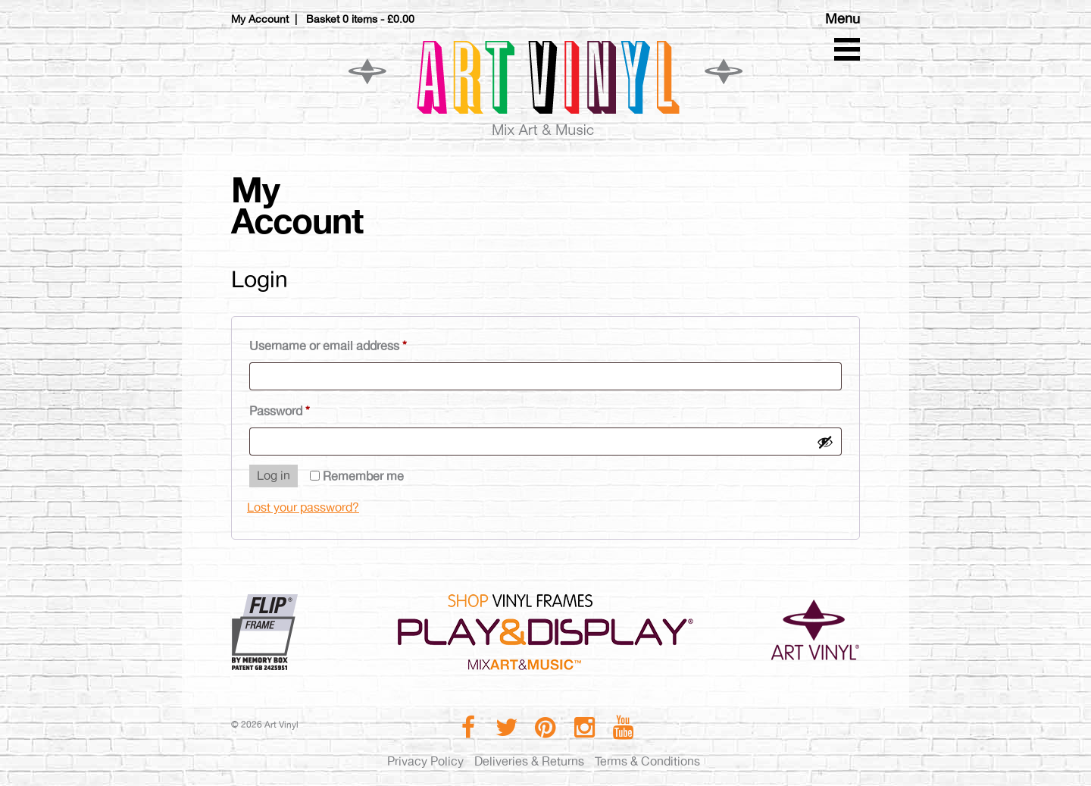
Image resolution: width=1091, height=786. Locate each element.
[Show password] (825, 442)
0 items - (378, 19)
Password (303, 408)
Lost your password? (303, 507)
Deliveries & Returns (529, 761)
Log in (273, 475)
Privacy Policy (425, 761)
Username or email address (352, 343)
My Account (260, 19)
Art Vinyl (545, 87)
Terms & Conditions (647, 761)
